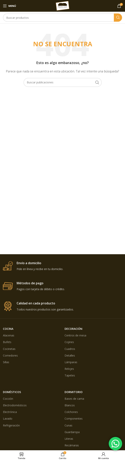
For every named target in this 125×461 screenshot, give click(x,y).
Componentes (74, 418)
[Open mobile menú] (9, 6)
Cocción (8, 398)
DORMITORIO (74, 392)
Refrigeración (11, 425)
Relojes (69, 369)
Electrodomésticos (15, 405)
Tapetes (70, 375)
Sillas (6, 362)
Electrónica (10, 412)
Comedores (10, 355)
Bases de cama (74, 398)
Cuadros (70, 349)
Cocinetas (9, 349)
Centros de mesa (75, 335)
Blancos (70, 405)
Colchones (71, 412)
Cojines (69, 342)
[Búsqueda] (62, 17)
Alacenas (8, 335)
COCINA (8, 329)
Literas (69, 438)
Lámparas (71, 362)
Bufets (7, 342)
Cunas (68, 425)
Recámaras (72, 445)
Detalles (70, 355)
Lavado (7, 418)
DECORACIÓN (73, 329)
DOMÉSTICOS (12, 392)
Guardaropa (72, 432)
